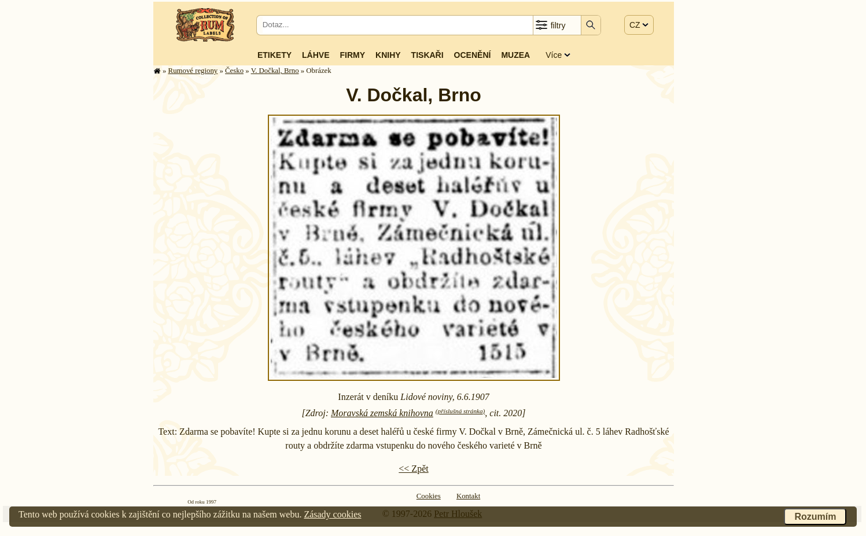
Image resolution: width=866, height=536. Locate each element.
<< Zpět (413, 468)
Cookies (429, 496)
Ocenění (472, 55)
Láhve (315, 55)
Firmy (352, 55)
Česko (234, 71)
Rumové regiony (193, 71)
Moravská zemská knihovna (382, 413)
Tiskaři (427, 55)
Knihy (388, 55)
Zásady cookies (332, 514)
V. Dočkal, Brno (275, 71)
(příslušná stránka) (460, 410)
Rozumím (815, 517)
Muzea (515, 55)
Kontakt (468, 496)
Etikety (274, 55)
